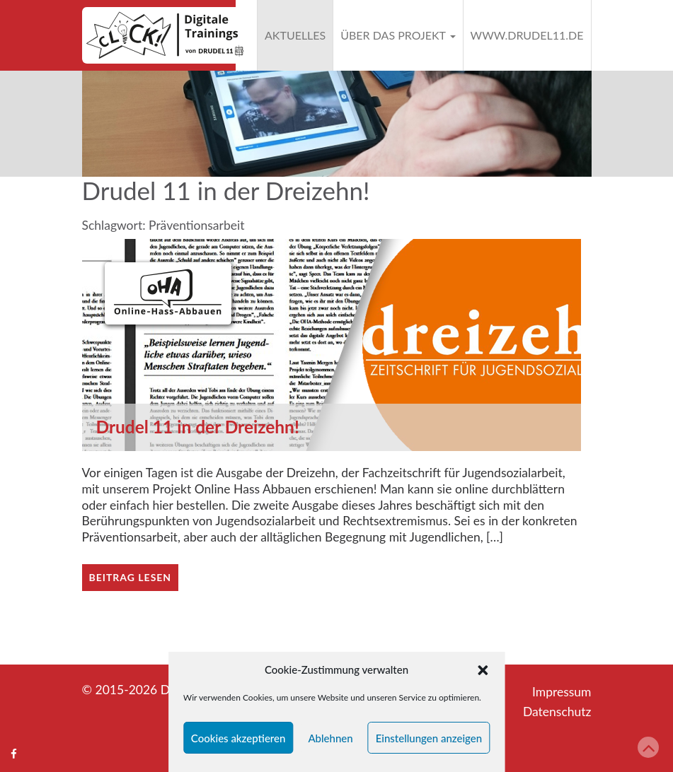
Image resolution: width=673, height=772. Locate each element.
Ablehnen (330, 738)
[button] (483, 670)
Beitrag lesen (130, 577)
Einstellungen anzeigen (429, 738)
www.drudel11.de (527, 35)
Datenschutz (557, 711)
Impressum (562, 691)
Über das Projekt (397, 35)
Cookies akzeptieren (238, 738)
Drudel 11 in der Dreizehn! (197, 426)
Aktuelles (295, 35)
